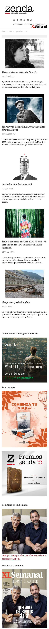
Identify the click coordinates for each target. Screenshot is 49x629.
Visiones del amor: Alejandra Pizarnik (19, 72)
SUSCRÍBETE (29, 24)
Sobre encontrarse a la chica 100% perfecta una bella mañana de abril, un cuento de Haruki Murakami (24, 244)
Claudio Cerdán (8, 189)
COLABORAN (18, 24)
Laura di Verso (8, 252)
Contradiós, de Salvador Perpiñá (17, 184)
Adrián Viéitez (8, 76)
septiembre (19, 32)
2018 (10, 32)
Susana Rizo (7, 307)
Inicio (3, 32)
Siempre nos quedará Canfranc (16, 302)
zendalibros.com (8, 134)
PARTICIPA (40, 24)
